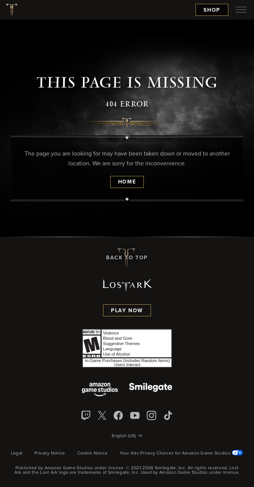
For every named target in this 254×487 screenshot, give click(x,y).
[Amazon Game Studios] (100, 390)
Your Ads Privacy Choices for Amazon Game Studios (181, 453)
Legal (17, 453)
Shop (211, 10)
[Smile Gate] (150, 390)
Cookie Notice (92, 453)
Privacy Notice (49, 453)
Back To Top (127, 258)
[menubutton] (241, 9)
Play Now (127, 310)
